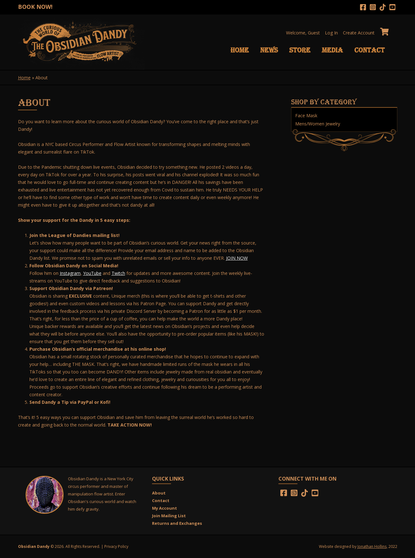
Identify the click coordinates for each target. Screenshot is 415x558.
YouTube (92, 273)
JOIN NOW (237, 258)
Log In (331, 33)
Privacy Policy (116, 546)
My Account (164, 508)
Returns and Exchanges (177, 523)
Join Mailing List (169, 516)
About (159, 493)
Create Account (359, 33)
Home (239, 50)
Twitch (118, 273)
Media (332, 50)
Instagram (70, 273)
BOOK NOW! (35, 6)
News (269, 50)
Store (299, 50)
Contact (369, 50)
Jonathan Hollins (372, 546)
